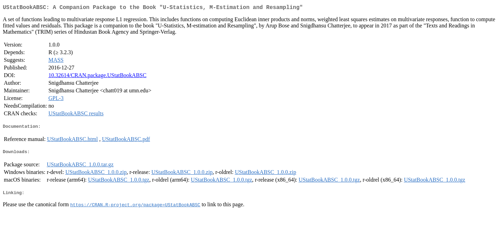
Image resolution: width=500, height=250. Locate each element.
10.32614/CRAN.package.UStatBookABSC (97, 77)
